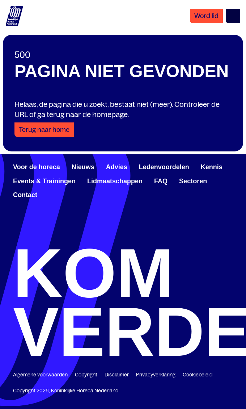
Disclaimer (117, 374)
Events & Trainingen (44, 181)
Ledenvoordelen (164, 167)
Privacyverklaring (155, 374)
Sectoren (193, 181)
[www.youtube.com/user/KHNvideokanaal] (176, 237)
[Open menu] (233, 16)
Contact (25, 195)
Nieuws (83, 167)
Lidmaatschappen (115, 181)
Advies (116, 167)
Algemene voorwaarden (40, 374)
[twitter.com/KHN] (123, 237)
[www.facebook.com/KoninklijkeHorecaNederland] (16, 237)
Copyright (86, 374)
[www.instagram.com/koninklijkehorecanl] (230, 237)
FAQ (160, 181)
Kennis (211, 167)
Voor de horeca (36, 167)
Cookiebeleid (197, 374)
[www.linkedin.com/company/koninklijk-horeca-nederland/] (69, 237)
